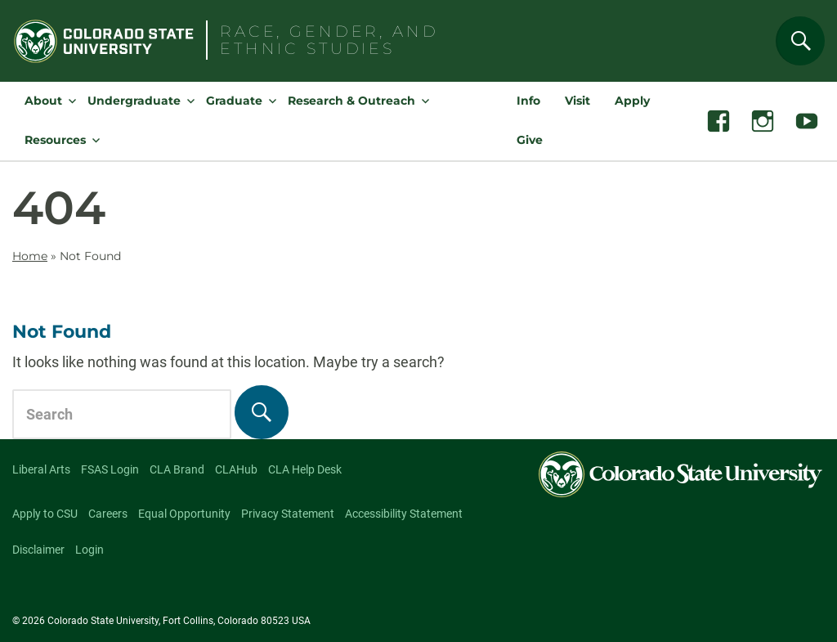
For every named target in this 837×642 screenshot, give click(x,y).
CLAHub (236, 469)
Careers (108, 513)
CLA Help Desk (305, 469)
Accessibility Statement (404, 513)
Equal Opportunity (184, 513)
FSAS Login (110, 469)
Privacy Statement (287, 513)
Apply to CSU (45, 513)
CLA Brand (177, 469)
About (43, 100)
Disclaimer (38, 549)
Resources (55, 139)
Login (89, 549)
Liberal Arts (41, 469)
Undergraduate (134, 100)
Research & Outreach (351, 100)
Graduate (234, 100)
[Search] (800, 40)
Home (29, 256)
